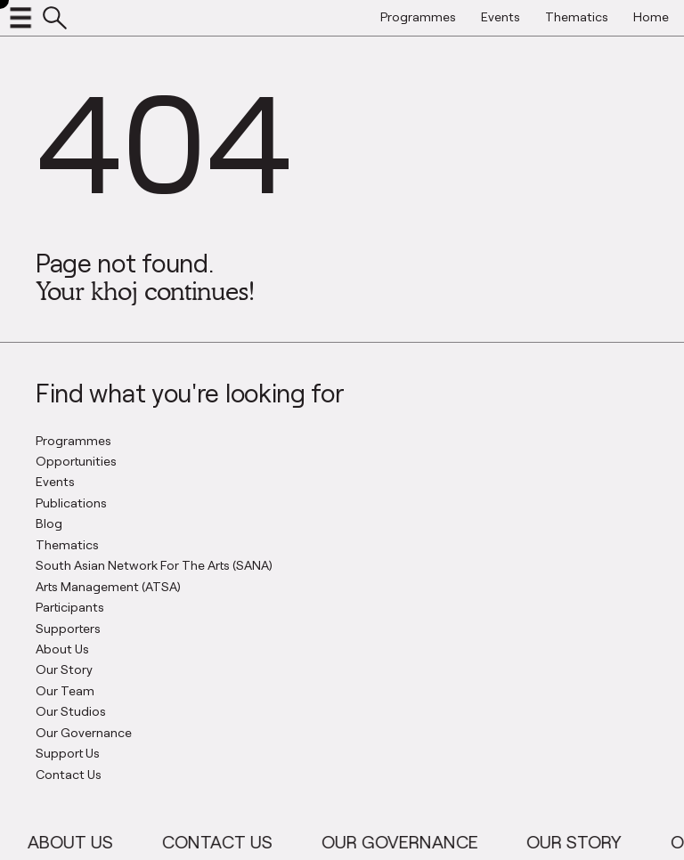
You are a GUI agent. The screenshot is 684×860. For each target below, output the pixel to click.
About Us (62, 648)
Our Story (64, 669)
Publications (71, 502)
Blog (49, 523)
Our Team (65, 690)
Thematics (67, 544)
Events (55, 481)
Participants (70, 606)
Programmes (73, 440)
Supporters (68, 628)
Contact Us (69, 774)
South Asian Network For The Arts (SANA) (154, 564)
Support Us (68, 752)
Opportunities (76, 460)
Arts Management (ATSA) (108, 586)
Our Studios (71, 710)
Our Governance (84, 732)
